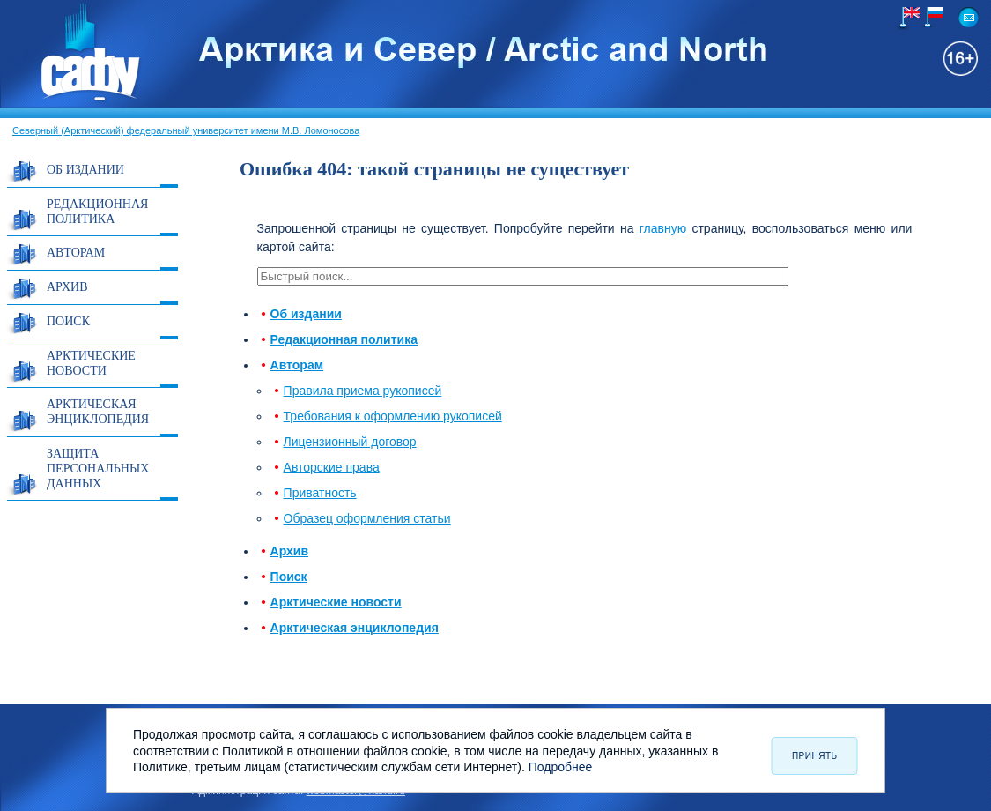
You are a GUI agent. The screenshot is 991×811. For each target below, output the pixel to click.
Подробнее (561, 767)
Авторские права (332, 467)
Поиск (68, 321)
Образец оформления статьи (367, 518)
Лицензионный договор (350, 442)
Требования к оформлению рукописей (393, 416)
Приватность (320, 493)
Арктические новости (91, 363)
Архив (67, 287)
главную (663, 228)
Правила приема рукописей (363, 390)
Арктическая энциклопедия (98, 412)
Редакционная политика (97, 211)
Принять (815, 756)
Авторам (76, 252)
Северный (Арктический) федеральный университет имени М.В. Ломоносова (185, 130)
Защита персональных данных (98, 468)
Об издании (85, 169)
